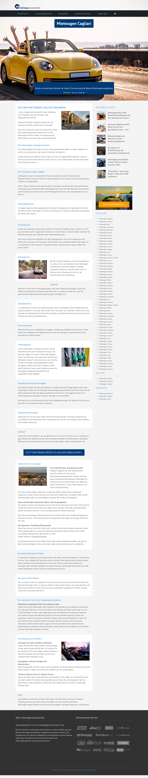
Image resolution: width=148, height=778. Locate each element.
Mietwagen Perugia (106, 291)
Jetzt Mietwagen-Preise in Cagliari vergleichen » (54, 452)
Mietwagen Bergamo (106, 227)
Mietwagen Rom (104, 311)
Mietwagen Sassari (105, 319)
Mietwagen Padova (106, 283)
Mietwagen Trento (105, 347)
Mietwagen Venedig (106, 363)
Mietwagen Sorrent (106, 327)
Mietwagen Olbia (105, 280)
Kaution (56, 436)
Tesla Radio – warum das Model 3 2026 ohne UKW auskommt (118, 174)
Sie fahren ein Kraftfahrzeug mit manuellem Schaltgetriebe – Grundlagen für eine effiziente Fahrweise (119, 150)
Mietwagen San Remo (106, 316)
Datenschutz (92, 770)
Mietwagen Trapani (106, 344)
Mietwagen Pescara (106, 294)
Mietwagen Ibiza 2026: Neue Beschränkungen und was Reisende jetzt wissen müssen (119, 115)
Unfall (86, 229)
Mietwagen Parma (105, 288)
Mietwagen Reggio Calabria (108, 305)
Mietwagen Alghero (106, 219)
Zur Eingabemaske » (114, 204)
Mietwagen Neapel (105, 277)
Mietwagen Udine (105, 358)
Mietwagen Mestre (105, 269)
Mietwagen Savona (105, 322)
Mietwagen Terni (105, 338)
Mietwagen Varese (105, 361)
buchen (60, 211)
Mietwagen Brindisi (105, 238)
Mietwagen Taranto (106, 333)
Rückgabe (47, 441)
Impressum (83, 770)
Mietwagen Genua (105, 255)
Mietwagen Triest (105, 352)
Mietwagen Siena (105, 324)
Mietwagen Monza (105, 274)
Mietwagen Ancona (105, 221)
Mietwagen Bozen (105, 233)
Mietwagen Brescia (105, 235)
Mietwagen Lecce (105, 260)
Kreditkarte (70, 436)
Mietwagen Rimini (105, 308)
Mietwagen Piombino (106, 297)
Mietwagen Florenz (106, 247)
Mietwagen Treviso (106, 350)
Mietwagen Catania (105, 244)
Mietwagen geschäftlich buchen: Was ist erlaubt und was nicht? (118, 162)
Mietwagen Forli (104, 252)
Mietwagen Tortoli (105, 341)
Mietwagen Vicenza (106, 369)
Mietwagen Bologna (106, 230)
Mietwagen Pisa (104, 299)
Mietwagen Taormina (106, 330)
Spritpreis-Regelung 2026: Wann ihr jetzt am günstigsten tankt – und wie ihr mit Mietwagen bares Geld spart (119, 127)
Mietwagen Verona (105, 366)
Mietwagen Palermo (106, 286)
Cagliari (21, 112)
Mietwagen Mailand (106, 263)
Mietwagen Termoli (106, 336)
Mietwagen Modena (106, 272)
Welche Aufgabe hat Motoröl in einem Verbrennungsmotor (116, 138)
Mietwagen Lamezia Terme (108, 258)
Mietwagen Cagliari (106, 241)
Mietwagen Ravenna (106, 302)
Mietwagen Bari (104, 224)
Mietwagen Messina (106, 266)
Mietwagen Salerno (106, 313)
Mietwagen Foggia (105, 249)
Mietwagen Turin (105, 355)
